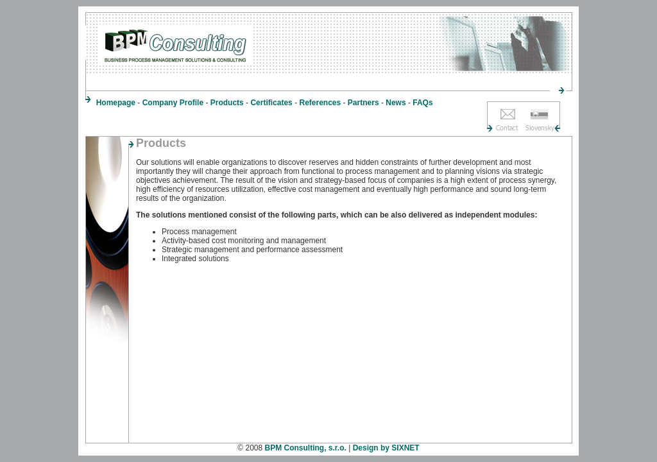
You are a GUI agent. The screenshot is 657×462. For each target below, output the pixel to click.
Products (227, 102)
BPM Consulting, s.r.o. (305, 447)
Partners (363, 102)
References (320, 102)
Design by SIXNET (386, 447)
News (395, 102)
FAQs (422, 102)
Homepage (115, 102)
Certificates (271, 102)
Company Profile (172, 102)
